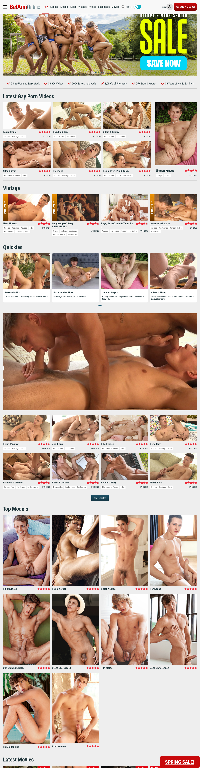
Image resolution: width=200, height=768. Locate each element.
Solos (73, 6)
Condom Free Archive (129, 242)
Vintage (82, 6)
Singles (7, 148)
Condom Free (59, 148)
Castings (15, 148)
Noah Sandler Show (63, 303)
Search (128, 7)
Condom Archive (59, 246)
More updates (100, 509)
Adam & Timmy (158, 303)
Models (64, 6)
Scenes (54, 6)
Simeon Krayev (110, 303)
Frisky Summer (33, 498)
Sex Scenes (70, 148)
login (153, 7)
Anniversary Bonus (22, 243)
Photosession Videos (12, 187)
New (46, 6)
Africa (119, 187)
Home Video (58, 498)
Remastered (8, 243)
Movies (115, 6)
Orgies (55, 242)
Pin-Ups (159, 187)
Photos (92, 6)
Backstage (104, 6)
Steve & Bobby (12, 303)
